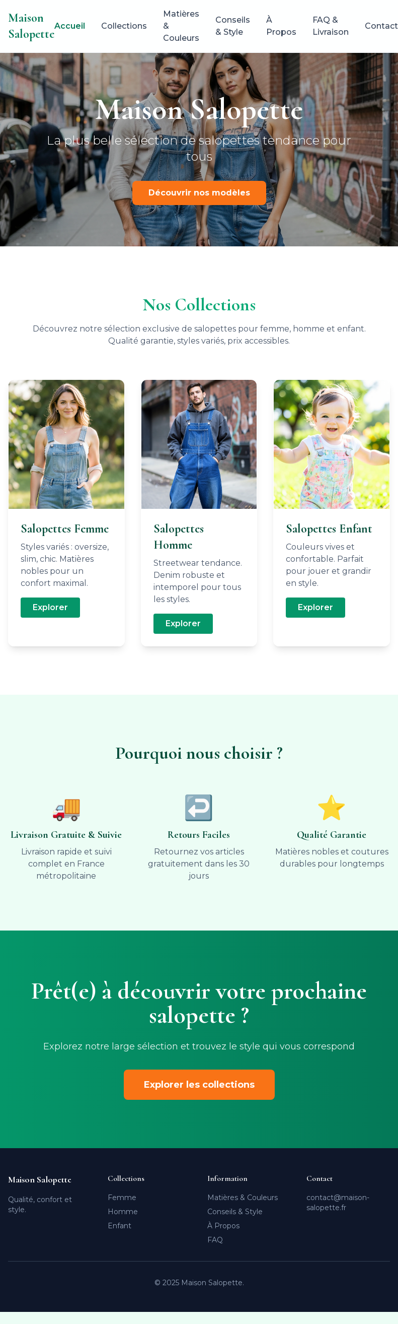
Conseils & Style (232, 26)
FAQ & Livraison (330, 26)
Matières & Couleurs (181, 26)
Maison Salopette (31, 26)
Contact (381, 26)
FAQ (215, 1239)
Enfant (119, 1225)
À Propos (281, 26)
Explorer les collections (199, 1084)
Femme (122, 1197)
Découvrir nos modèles (199, 192)
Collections (124, 26)
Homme (123, 1211)
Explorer (50, 607)
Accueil (69, 26)
